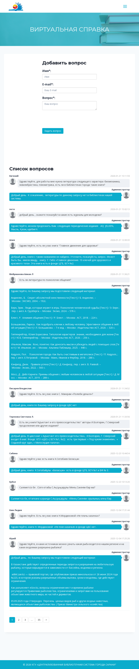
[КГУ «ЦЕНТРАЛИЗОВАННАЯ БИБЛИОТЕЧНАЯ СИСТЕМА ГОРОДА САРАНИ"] (17, 6)
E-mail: (48, 84)
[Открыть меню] (126, 6)
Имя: (46, 71)
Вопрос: (48, 98)
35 (39, 619)
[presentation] (67, 119)
